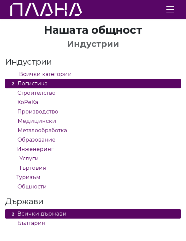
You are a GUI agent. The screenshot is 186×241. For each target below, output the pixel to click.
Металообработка (38, 130)
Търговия (28, 168)
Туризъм (25, 177)
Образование (33, 140)
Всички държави (38, 214)
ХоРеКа (24, 102)
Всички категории (41, 74)
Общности (28, 186)
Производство (34, 111)
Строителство (33, 93)
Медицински (33, 121)
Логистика (29, 83)
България (27, 223)
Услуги (24, 158)
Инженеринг (32, 149)
